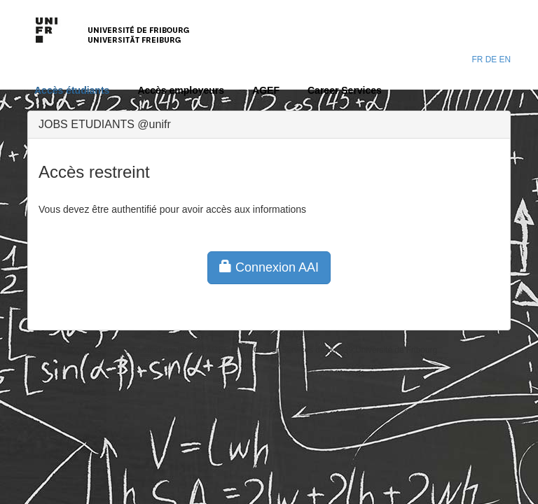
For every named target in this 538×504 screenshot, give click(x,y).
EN (505, 59)
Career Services (345, 90)
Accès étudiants (71, 90)
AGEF (266, 90)
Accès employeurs (180, 90)
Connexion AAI (269, 267)
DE (491, 59)
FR (477, 59)
